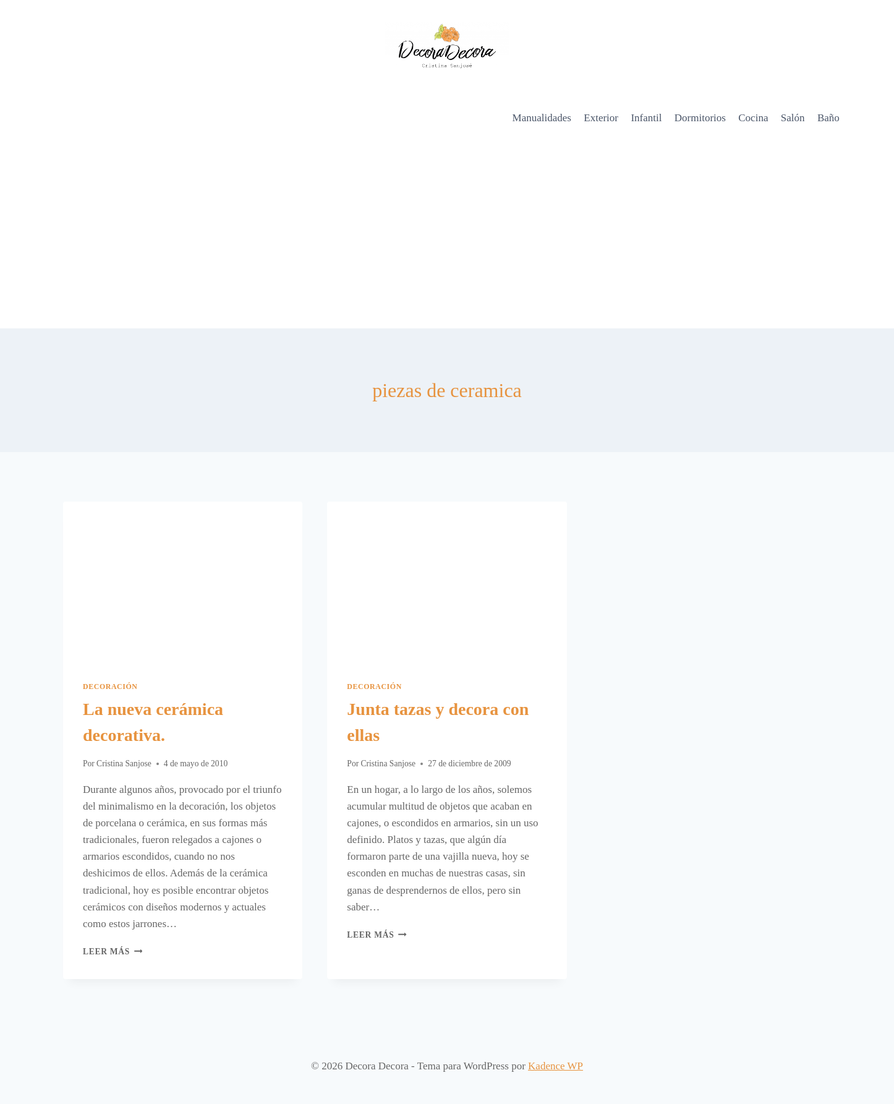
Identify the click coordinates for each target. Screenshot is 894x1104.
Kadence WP (555, 1066)
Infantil (646, 118)
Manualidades (542, 118)
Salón (793, 118)
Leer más (112, 951)
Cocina (753, 118)
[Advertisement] (447, 235)
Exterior (601, 118)
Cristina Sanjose (123, 763)
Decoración (110, 686)
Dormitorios (700, 118)
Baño (828, 118)
